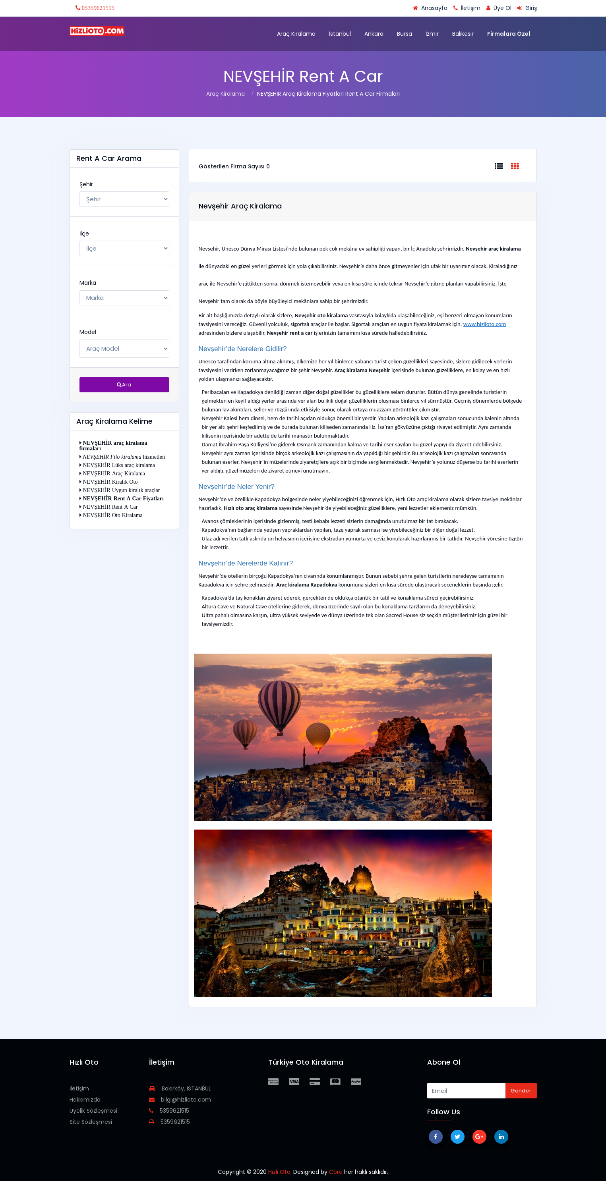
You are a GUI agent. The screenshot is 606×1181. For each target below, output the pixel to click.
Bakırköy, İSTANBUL (180, 1088)
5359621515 (169, 1111)
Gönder (521, 1090)
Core (336, 1172)
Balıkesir (463, 34)
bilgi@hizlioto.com (180, 1100)
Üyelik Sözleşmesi (93, 1111)
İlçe (84, 233)
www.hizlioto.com (484, 324)
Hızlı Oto (279, 1172)
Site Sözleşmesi (91, 1122)
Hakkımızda (85, 1100)
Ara (124, 384)
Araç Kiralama (296, 34)
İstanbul (340, 34)
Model (87, 332)
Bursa (404, 34)
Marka (87, 283)
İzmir (432, 34)
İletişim (79, 1088)
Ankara (373, 34)
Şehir (86, 184)
